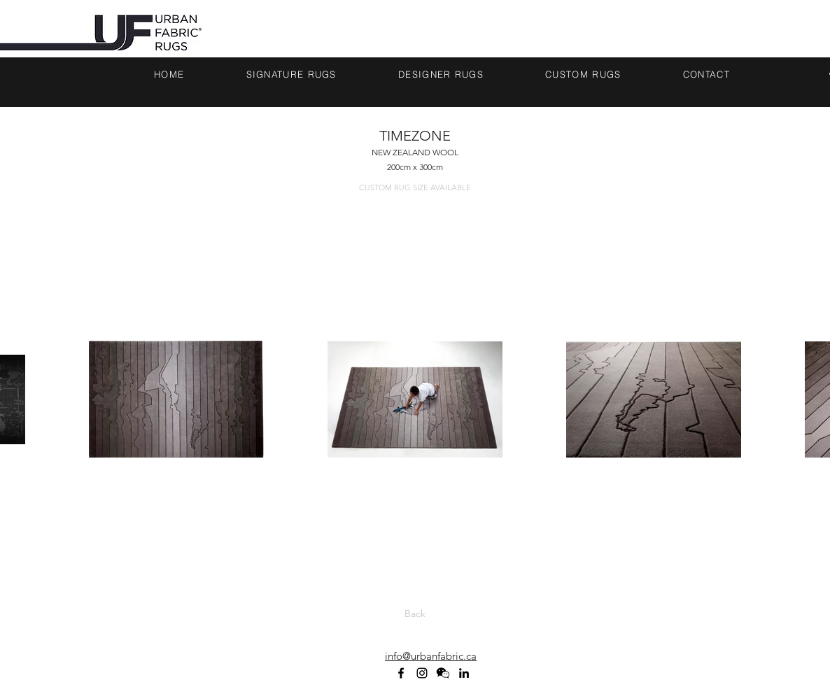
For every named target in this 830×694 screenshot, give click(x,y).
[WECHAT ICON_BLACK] (443, 673)
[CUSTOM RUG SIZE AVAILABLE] (415, 188)
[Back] (414, 614)
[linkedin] (464, 673)
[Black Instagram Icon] (422, 673)
